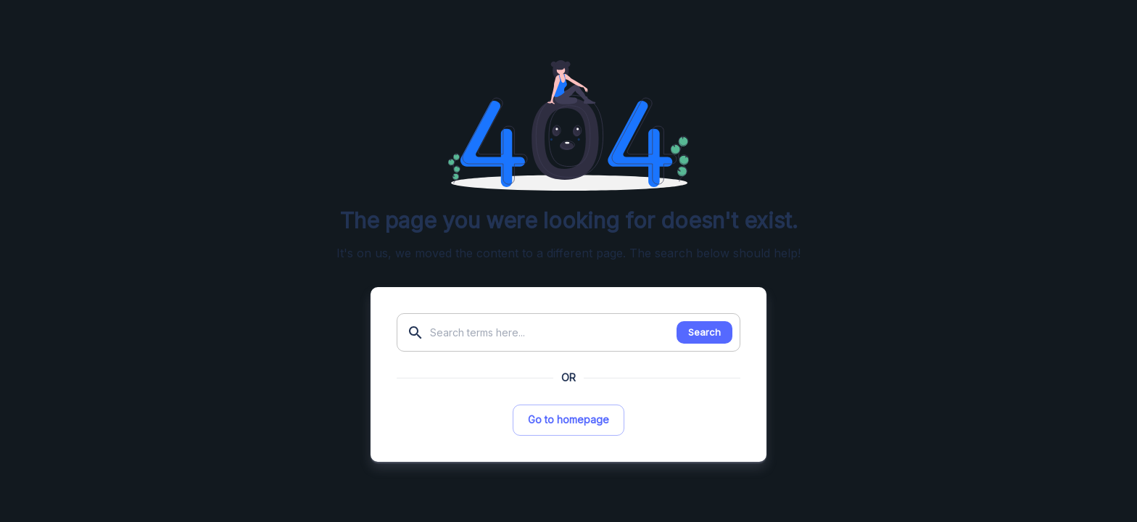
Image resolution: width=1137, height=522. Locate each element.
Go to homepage (568, 419)
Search (704, 332)
